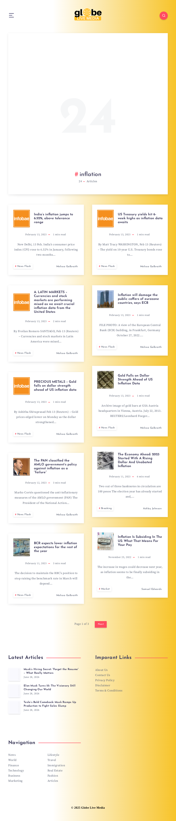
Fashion (52, 776)
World (12, 760)
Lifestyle (53, 755)
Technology (16, 770)
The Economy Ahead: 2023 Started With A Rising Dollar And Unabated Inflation (138, 460)
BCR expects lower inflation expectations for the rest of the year (55, 547)
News (12, 755)
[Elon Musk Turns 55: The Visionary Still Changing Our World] (14, 690)
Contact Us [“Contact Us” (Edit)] (102, 675)
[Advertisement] (88, 107)
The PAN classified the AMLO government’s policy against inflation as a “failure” (55, 466)
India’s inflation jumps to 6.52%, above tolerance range (53, 218)
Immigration (56, 765)
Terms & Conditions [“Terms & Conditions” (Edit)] (108, 690)
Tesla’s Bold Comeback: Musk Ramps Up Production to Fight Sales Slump (50, 704)
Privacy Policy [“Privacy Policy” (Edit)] (105, 680)
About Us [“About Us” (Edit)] (101, 670)
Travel (51, 760)
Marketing (15, 781)
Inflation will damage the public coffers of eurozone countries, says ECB (138, 299)
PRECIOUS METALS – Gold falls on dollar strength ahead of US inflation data (55, 385)
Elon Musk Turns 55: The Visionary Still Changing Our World (49, 687)
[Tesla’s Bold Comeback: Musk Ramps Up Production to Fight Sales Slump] (14, 707)
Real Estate (55, 770)
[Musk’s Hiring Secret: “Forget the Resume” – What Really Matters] (14, 674)
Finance (13, 765)
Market (105, 589)
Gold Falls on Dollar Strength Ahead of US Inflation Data (135, 379)
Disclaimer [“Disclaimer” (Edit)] (102, 685)
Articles (52, 781)
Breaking (106, 508)
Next (101, 624)
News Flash (24, 266)
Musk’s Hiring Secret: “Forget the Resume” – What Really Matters (51, 671)
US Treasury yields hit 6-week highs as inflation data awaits (140, 218)
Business (14, 776)
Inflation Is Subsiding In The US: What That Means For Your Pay (140, 540)
